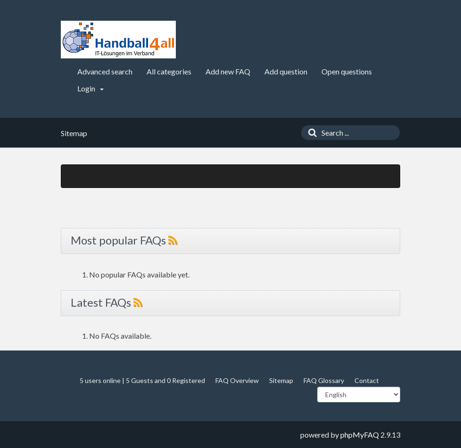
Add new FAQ (228, 71)
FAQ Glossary (324, 380)
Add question (285, 71)
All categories (169, 71)
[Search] (310, 132)
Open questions (346, 71)
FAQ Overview (237, 380)
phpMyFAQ (359, 434)
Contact (366, 380)
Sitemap (281, 380)
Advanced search (104, 71)
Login (90, 88)
